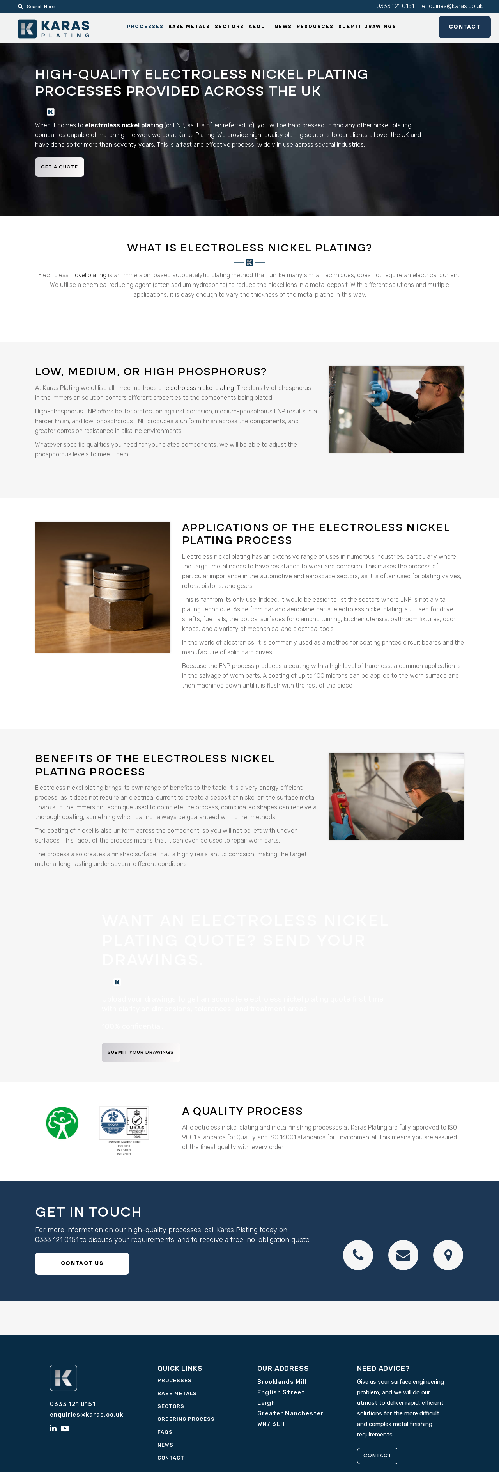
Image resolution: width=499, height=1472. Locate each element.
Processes (174, 1382)
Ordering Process (186, 1421)
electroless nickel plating (200, 390)
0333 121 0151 (395, 6)
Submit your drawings (145, 1054)
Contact (455, 29)
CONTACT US (82, 1265)
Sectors (170, 1408)
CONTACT (381, 1457)
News (165, 1447)
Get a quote (64, 168)
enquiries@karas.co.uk (452, 6)
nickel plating (88, 277)
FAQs (165, 1434)
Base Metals (177, 1395)
